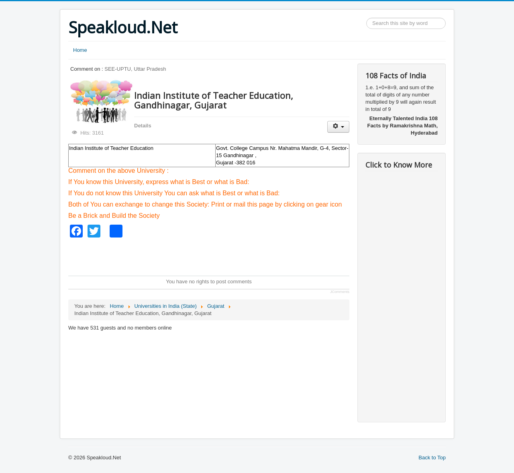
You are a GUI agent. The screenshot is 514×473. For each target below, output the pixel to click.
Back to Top (432, 458)
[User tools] (338, 127)
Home (80, 50)
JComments (339, 292)
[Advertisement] (214, 256)
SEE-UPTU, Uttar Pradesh (135, 69)
